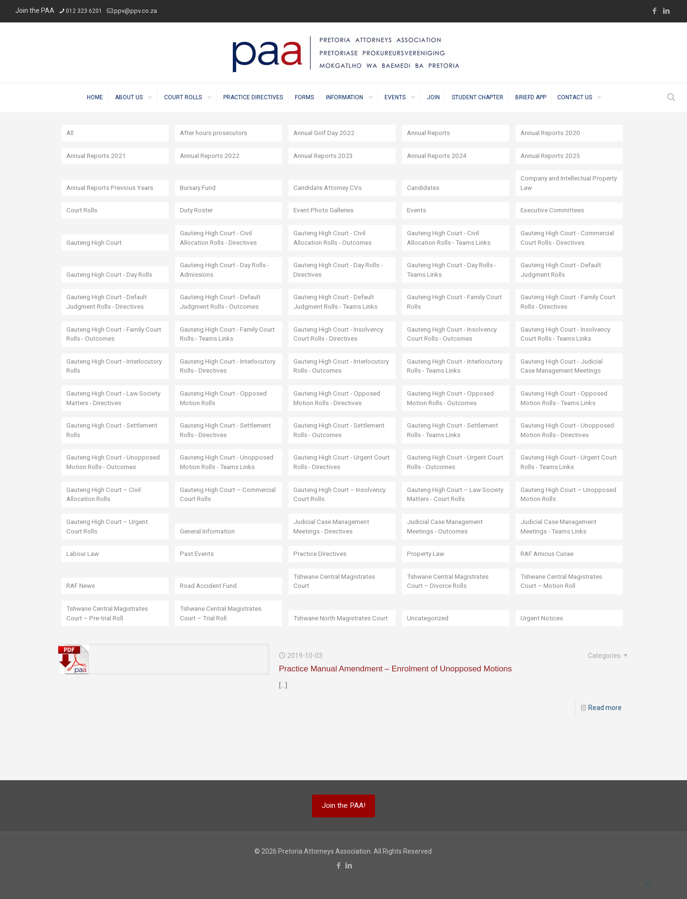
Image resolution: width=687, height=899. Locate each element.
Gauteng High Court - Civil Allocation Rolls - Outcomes (334, 248)
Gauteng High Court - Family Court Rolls (448, 313)
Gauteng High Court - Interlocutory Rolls (97, 378)
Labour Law (83, 587)
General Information (210, 564)
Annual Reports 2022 (211, 156)
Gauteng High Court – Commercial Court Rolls (215, 526)
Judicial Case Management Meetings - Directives (334, 559)
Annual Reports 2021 (98, 156)
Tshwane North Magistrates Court (335, 647)
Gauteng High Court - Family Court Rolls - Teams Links (221, 346)
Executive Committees (554, 211)
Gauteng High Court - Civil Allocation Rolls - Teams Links (451, 248)
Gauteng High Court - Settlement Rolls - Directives (222, 452)
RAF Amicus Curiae (549, 587)
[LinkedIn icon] (666, 11)
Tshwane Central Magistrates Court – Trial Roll (224, 647)
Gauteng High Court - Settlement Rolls (97, 452)
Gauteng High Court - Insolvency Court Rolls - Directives (341, 346)
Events (417, 211)
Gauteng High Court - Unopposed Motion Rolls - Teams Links (218, 489)
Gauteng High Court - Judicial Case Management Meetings (564, 378)
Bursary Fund (199, 188)
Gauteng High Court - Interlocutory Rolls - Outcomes (338, 378)
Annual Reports (430, 133)
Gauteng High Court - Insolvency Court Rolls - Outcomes (454, 346)
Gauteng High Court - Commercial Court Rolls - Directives (557, 243)
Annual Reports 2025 (552, 156)
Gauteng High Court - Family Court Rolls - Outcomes (108, 346)
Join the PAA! (343, 805)
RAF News (81, 619)
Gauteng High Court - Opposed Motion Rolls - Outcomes (452, 410)
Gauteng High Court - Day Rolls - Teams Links (454, 281)
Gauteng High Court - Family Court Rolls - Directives (562, 313)
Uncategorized (429, 652)
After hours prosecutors (216, 133)
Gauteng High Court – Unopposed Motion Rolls (556, 526)
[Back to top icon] (648, 884)
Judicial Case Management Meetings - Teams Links (561, 559)
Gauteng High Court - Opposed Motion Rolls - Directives (339, 410)
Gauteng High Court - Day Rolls (111, 286)
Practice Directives (321, 587)
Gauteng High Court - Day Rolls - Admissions (227, 281)
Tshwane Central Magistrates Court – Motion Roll (564, 614)
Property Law (427, 587)
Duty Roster (197, 211)
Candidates (424, 188)
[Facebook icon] (654, 11)
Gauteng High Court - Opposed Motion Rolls (225, 410)
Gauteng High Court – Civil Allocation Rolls (105, 526)
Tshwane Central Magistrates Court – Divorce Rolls (451, 614)
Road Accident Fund (210, 619)
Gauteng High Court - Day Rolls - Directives (340, 281)
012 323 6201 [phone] (84, 11)
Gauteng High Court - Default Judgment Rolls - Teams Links (338, 313)
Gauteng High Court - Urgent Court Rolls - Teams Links (562, 494)
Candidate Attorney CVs (329, 188)
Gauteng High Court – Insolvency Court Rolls (342, 526)
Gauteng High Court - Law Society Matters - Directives (107, 410)
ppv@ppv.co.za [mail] (135, 10)
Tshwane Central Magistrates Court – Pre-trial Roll (110, 647)
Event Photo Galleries (325, 211)
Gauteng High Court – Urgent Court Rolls (109, 559)
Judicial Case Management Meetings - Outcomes (448, 559)
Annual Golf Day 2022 (325, 133)
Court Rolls (82, 211)
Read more (605, 741)
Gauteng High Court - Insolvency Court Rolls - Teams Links (568, 346)
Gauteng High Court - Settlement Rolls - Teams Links (453, 452)
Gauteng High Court (95, 253)
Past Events (198, 587)
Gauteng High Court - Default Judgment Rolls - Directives (109, 313)
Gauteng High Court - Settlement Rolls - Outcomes (336, 452)
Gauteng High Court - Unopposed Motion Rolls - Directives (558, 447)
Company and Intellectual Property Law (558, 183)
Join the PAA (34, 10)
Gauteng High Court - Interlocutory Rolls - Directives (224, 378)
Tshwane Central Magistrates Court (337, 614)
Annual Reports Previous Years (113, 188)
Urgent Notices (542, 652)
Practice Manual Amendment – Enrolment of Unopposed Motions (395, 702)
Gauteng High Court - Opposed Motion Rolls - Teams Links (566, 410)
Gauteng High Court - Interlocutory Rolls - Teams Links (455, 378)
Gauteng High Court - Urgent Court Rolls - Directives (335, 494)
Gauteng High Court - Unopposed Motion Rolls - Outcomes (104, 489)
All (70, 133)
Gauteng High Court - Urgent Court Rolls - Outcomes (449, 494)
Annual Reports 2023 (325, 156)
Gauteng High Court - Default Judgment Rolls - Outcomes (223, 313)
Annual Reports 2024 (438, 156)
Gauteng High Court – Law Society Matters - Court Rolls (449, 526)
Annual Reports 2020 (552, 133)
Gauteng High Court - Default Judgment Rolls (563, 281)
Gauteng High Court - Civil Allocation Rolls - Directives (220, 248)
